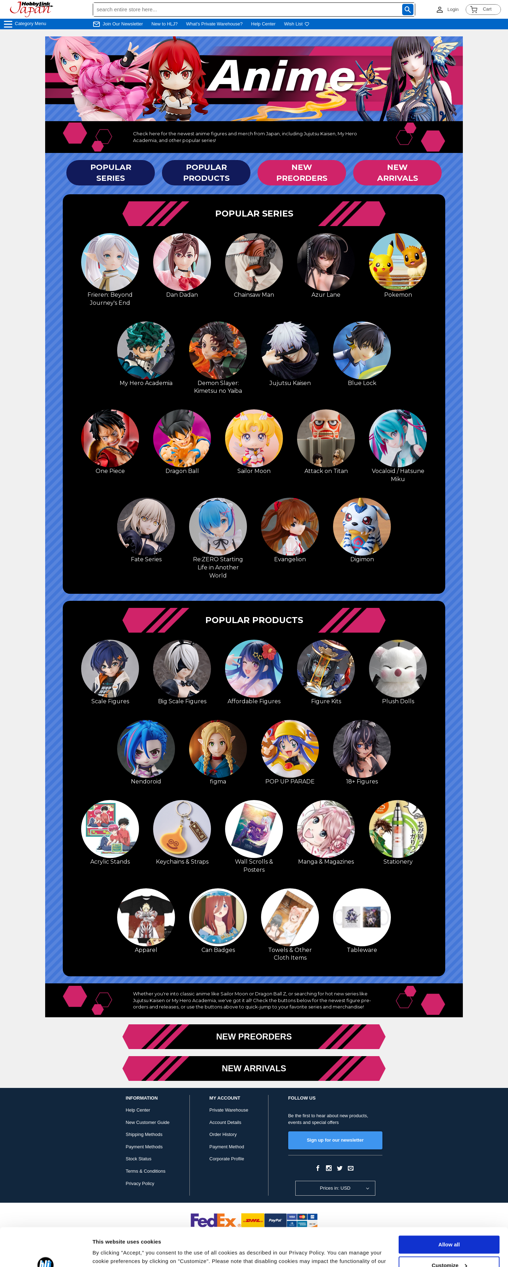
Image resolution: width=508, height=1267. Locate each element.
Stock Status (138, 1158)
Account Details (225, 1122)
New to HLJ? (164, 23)
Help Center (263, 23)
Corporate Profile (227, 1158)
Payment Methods (144, 1146)
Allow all (449, 1209)
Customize (449, 1229)
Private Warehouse (229, 1110)
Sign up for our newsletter (335, 1140)
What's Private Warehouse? (214, 23)
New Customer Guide (147, 1122)
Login (453, 9)
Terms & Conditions (145, 1171)
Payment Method (227, 1146)
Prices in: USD (335, 1188)
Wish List (296, 23)
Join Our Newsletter (123, 23)
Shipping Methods (144, 1134)
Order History (223, 1134)
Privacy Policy (140, 1183)
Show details (108, 1253)
